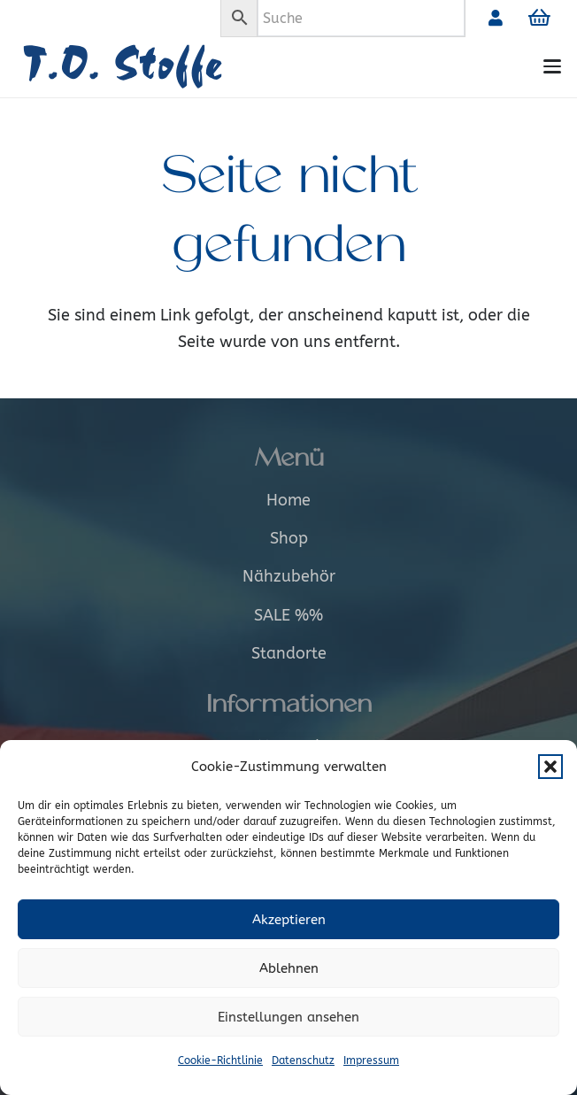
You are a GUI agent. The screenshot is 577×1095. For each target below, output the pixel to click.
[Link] (496, 17)
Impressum (371, 1060)
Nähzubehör (288, 576)
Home (288, 500)
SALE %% (288, 615)
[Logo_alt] (148, 66)
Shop (289, 538)
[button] (550, 766)
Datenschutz (303, 1060)
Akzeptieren (289, 920)
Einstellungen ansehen (288, 1017)
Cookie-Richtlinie (220, 1060)
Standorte (289, 653)
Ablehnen (289, 968)
